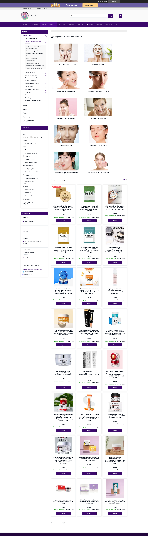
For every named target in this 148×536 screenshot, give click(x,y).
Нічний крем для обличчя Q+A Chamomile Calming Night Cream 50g (89, 478)
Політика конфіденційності (86, 533)
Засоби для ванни (30, 80)
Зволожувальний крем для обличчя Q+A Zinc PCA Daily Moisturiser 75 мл (115, 478)
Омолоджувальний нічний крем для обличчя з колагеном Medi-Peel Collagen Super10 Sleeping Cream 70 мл (63, 394)
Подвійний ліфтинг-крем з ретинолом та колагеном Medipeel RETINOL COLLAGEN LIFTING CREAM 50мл (114, 351)
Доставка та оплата (94, 24)
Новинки (62, 24)
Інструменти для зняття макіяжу (115, 120)
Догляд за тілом (30, 72)
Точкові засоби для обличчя (63, 149)
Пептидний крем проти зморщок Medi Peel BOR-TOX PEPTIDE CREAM (115, 393)
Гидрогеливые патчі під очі (63, 64)
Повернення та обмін (23, 519)
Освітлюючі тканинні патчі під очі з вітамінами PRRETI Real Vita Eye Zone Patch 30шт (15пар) (89, 268)
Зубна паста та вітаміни (32, 89)
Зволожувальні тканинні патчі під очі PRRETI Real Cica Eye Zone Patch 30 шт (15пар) (89, 185)
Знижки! (71, 24)
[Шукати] (110, 16)
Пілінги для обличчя (115, 91)
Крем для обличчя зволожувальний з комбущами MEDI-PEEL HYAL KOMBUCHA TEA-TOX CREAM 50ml (115, 437)
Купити (63, 197)
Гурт (117, 24)
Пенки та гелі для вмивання (89, 91)
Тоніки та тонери (63, 120)
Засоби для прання (31, 98)
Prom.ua (83, 531)
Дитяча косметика (30, 95)
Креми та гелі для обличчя (115, 64)
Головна (25, 24)
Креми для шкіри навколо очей (63, 92)
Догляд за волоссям (31, 75)
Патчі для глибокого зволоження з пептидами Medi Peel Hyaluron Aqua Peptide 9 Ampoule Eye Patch (63, 268)
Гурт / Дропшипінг (28, 120)
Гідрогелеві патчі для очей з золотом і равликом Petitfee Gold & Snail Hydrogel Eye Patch (63, 185)
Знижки (25, 105)
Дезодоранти (29, 86)
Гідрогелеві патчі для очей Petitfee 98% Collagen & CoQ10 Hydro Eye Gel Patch (114, 184)
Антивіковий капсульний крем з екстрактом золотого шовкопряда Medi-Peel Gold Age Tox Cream (63, 309)
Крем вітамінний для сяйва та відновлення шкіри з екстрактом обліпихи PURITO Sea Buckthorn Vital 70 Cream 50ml (89, 394)
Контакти (108, 24)
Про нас (35, 24)
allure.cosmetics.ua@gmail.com (33, 269)
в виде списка (126, 157)
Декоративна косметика (32, 83)
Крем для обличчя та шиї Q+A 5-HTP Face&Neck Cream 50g (63, 478)
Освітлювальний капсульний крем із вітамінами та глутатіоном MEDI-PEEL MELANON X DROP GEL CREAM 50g (63, 437)
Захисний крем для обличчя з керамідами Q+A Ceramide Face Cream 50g (89, 435)
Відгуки (80, 24)
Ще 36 (26, 203)
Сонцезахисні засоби (31, 78)
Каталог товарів (47, 24)
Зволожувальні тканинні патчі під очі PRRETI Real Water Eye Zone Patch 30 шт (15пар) (89, 227)
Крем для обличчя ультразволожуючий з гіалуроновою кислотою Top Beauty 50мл (115, 268)
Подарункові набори (31, 38)
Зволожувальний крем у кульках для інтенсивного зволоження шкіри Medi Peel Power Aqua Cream (115, 309)
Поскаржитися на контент (71, 533)
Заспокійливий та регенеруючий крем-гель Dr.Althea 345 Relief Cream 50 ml (89, 351)
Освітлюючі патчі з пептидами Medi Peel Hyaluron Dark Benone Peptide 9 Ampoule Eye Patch (115, 227)
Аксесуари (28, 92)
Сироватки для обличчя (89, 120)
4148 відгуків (103, 1)
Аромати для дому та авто (33, 100)
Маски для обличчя (89, 64)
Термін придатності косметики (32, 117)
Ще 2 (25, 183)
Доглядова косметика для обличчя (33, 42)
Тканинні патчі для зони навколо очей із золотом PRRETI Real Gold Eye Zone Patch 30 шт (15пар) (63, 227)
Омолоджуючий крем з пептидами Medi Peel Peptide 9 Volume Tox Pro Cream (63, 350)
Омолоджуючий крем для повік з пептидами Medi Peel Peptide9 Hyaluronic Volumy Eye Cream (89, 309)
